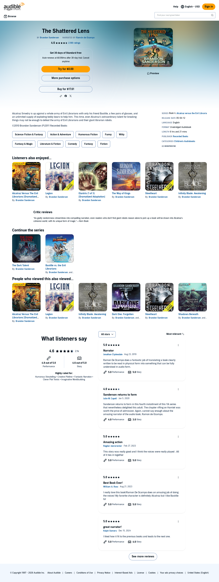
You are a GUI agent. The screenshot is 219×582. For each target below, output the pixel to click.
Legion (49, 193)
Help (175, 6)
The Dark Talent (20, 265)
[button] (61, 96)
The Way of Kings (121, 193)
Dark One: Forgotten (123, 314)
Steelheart (151, 193)
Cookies (152, 573)
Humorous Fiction (88, 134)
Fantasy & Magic (24, 144)
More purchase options (66, 78)
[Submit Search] (212, 15)
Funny (108, 134)
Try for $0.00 (65, 69)
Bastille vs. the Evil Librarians (55, 267)
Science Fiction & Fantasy (29, 134)
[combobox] (185, 15)
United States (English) (198, 573)
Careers (68, 573)
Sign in (209, 6)
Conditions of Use (84, 573)
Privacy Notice (103, 573)
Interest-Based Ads (124, 573)
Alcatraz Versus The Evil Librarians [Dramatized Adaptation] (25, 197)
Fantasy (88, 144)
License (140, 573)
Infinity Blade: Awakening (192, 193)
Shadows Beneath (188, 314)
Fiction (104, 144)
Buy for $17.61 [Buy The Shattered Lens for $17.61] (65, 89)
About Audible (54, 573)
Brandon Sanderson (25, 200)
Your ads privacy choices (171, 573)
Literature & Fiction (50, 144)
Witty (121, 134)
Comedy (72, 144)
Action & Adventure (60, 134)
